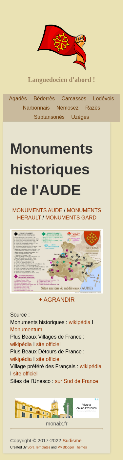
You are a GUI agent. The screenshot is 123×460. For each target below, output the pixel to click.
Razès (92, 108)
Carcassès (74, 98)
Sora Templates (39, 447)
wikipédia (80, 322)
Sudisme (72, 440)
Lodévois (103, 98)
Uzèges (80, 117)
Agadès (18, 98)
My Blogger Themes (72, 447)
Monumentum (26, 329)
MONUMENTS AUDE (37, 210)
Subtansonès (49, 117)
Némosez (67, 108)
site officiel (48, 344)
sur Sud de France (76, 381)
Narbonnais (36, 108)
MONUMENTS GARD (70, 217)
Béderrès (44, 98)
